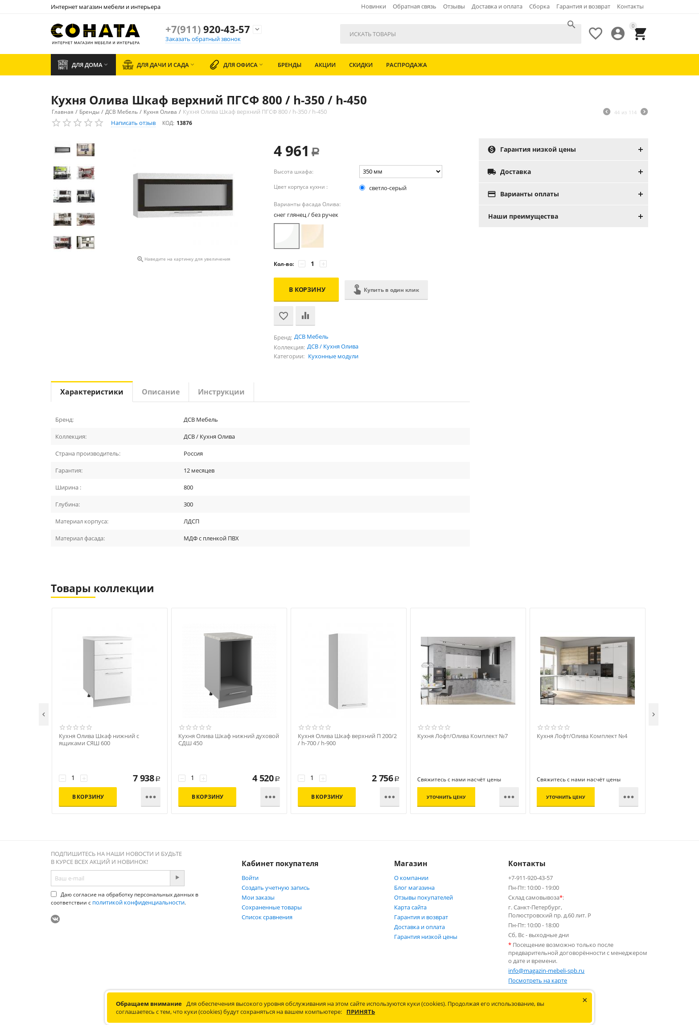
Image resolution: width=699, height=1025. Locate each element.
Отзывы (454, 6)
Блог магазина (414, 888)
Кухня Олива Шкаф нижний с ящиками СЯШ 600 (99, 739)
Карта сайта (410, 907)
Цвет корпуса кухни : (301, 187)
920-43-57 (207, 29)
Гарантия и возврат (583, 6)
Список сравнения (267, 917)
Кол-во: (284, 264)
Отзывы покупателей (423, 897)
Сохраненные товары (272, 907)
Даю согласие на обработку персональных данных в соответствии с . (124, 898)
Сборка (539, 6)
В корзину (307, 289)
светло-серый (383, 188)
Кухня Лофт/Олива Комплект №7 (462, 736)
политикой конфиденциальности (138, 902)
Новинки (373, 6)
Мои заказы (258, 897)
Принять (360, 1012)
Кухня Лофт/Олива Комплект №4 (582, 736)
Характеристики (91, 392)
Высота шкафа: (293, 171)
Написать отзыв (133, 123)
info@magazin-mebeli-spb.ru (546, 971)
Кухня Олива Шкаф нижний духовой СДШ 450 (228, 739)
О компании (411, 878)
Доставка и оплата (497, 6)
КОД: (168, 123)
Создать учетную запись (276, 888)
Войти (250, 878)
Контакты (630, 6)
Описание (161, 392)
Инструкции (221, 392)
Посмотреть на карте (537, 980)
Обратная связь (414, 6)
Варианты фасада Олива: (307, 204)
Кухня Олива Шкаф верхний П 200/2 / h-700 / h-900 (347, 739)
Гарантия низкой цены (425, 937)
